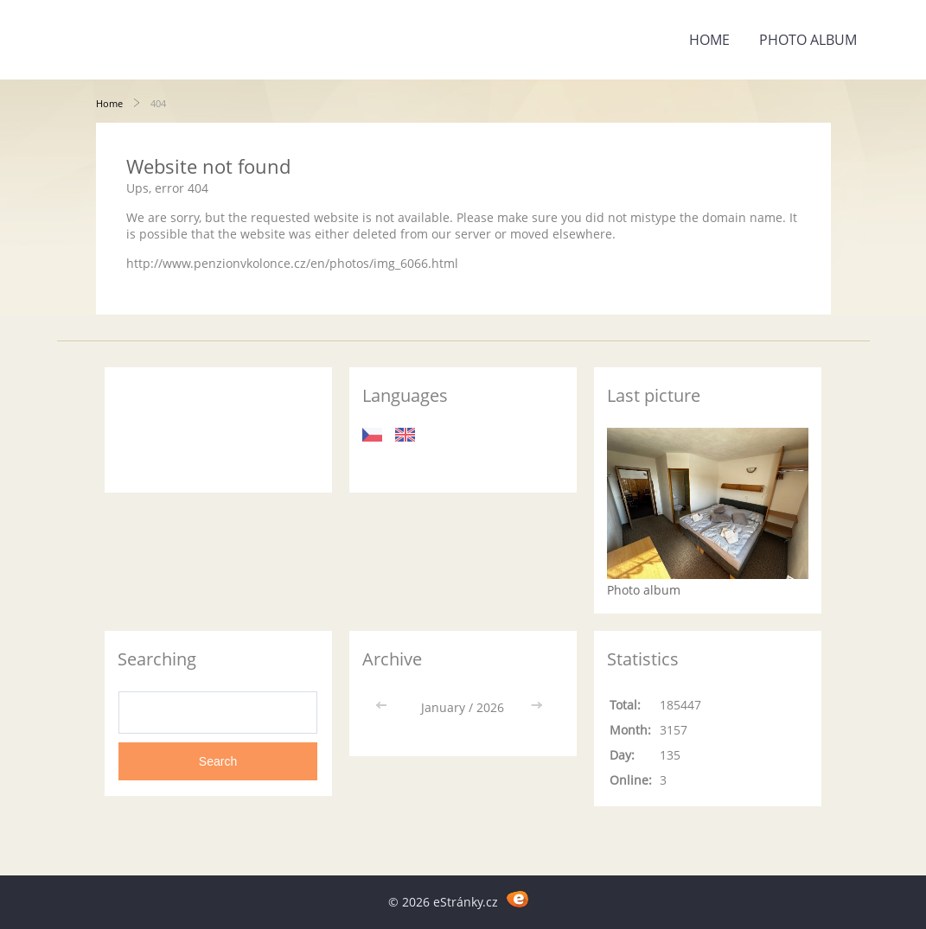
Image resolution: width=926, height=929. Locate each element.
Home (709, 39)
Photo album (808, 39)
